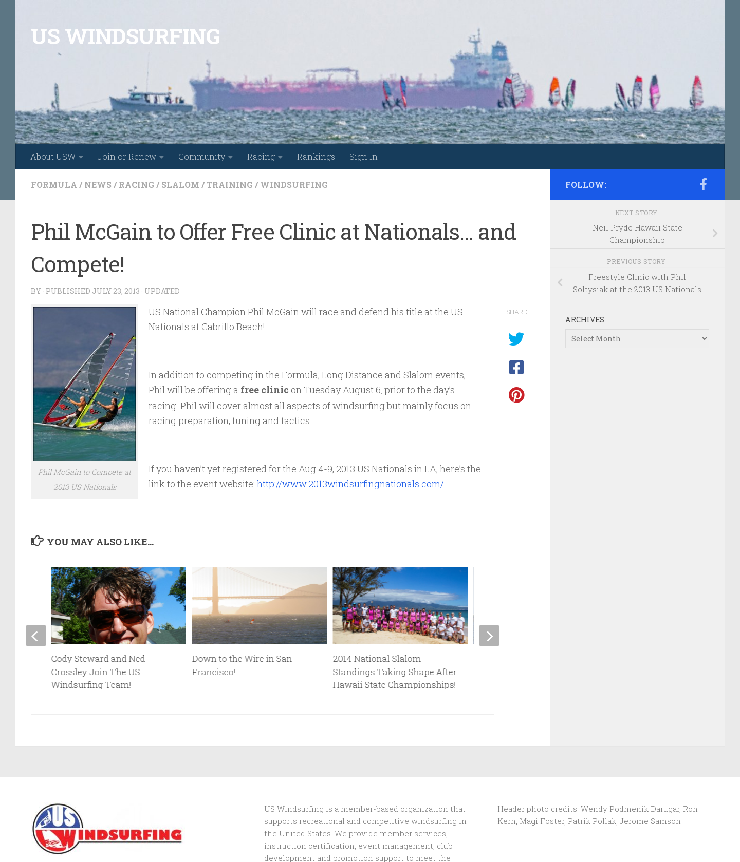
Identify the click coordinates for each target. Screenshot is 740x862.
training (230, 184)
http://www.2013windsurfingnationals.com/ (350, 483)
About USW (53, 156)
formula (54, 184)
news (98, 184)
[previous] (36, 635)
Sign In (363, 156)
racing (136, 184)
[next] (489, 635)
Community (201, 156)
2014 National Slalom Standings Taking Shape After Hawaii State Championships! (395, 672)
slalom (180, 184)
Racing (261, 156)
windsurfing (294, 184)
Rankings (316, 156)
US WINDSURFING (125, 36)
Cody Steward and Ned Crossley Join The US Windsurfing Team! (98, 672)
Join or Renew (127, 156)
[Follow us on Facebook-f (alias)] (703, 184)
